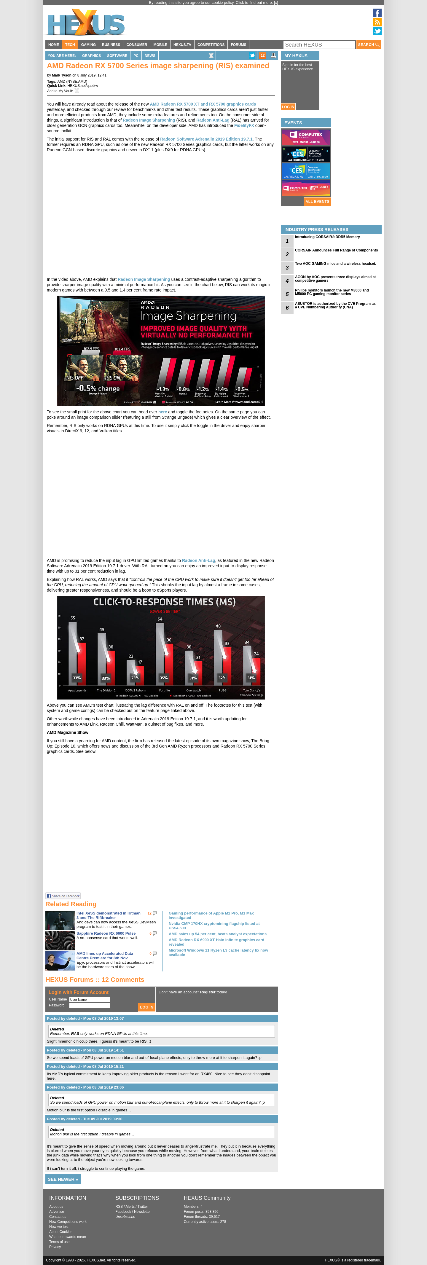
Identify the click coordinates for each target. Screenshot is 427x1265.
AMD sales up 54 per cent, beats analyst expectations (218, 934)
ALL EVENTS (317, 202)
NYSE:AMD (76, 81)
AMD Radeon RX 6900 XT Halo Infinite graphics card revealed (216, 942)
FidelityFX (244, 125)
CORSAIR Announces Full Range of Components (336, 250)
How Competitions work (68, 1222)
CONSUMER (136, 45)
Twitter (143, 1207)
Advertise (56, 1212)
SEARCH (369, 45)
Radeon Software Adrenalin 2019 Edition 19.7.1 (206, 139)
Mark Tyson (61, 75)
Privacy (55, 1247)
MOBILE (160, 45)
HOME (53, 45)
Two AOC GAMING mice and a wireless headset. (335, 263)
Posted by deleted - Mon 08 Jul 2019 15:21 (85, 1066)
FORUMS (238, 45)
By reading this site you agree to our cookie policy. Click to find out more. (211, 2)
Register (208, 992)
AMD (61, 81)
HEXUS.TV (182, 45)
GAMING (88, 45)
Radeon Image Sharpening (149, 120)
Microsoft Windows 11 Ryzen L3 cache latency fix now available (218, 952)
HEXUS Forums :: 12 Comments (94, 979)
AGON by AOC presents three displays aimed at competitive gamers (335, 278)
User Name (58, 999)
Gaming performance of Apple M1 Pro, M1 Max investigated (211, 915)
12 (263, 55)
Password (57, 1005)
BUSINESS (111, 45)
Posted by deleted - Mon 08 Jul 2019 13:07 (85, 1018)
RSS (119, 1207)
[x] (276, 2)
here (162, 412)
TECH (70, 45)
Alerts (130, 1207)
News (150, 56)
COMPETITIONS (210, 45)
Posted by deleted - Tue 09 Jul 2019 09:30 (84, 1119)
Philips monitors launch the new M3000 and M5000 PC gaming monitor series (332, 292)
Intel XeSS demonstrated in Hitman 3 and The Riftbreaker (109, 915)
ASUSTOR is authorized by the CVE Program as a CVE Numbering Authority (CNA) (335, 305)
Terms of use (59, 1242)
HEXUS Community (207, 1198)
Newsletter (142, 1212)
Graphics (91, 56)
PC (135, 56)
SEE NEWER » (63, 1179)
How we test (58, 1227)
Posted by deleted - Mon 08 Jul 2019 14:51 (85, 1050)
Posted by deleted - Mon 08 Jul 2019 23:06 (85, 1087)
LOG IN (288, 107)
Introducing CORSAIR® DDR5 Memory (327, 237)
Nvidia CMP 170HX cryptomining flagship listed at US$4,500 (214, 925)
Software (117, 56)
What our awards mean (67, 1237)
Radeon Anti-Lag (212, 120)
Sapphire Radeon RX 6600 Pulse (106, 933)
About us (56, 1207)
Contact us (57, 1217)
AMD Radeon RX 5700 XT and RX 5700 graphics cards (203, 104)
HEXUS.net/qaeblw (83, 86)
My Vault (65, 91)
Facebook (123, 1212)
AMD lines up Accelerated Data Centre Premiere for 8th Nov (105, 955)
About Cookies (60, 1232)
